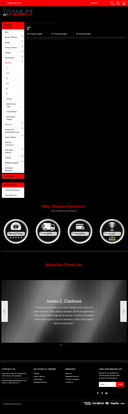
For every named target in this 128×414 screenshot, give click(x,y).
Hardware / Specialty (9, 169)
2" (7, 68)
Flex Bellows (10, 58)
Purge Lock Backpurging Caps (12, 130)
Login (36, 376)
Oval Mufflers (11, 112)
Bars (6, 32)
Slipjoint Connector (9, 143)
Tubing (7, 158)
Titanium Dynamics (7, 25)
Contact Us (69, 382)
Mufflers (8, 63)
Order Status (38, 379)
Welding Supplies (11, 163)
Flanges (8, 52)
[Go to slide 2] (123, 311)
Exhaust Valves (11, 47)
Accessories (8, 176)
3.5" (7, 83)
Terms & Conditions (72, 379)
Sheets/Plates (10, 137)
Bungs (7, 42)
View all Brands (11, 195)
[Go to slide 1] (60, 344)
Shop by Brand (9, 185)
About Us (68, 373)
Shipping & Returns (40, 382)
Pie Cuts (8, 124)
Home (28, 23)
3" (7, 78)
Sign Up (42, 376)
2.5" (7, 73)
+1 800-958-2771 (14, 3)
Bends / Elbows (11, 37)
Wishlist (94, 3)
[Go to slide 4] (4, 311)
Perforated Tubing (10, 118)
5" (7, 94)
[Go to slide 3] (65, 344)
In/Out (9, 99)
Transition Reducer (9, 151)
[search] (111, 3)
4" (7, 88)
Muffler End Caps (11, 105)
